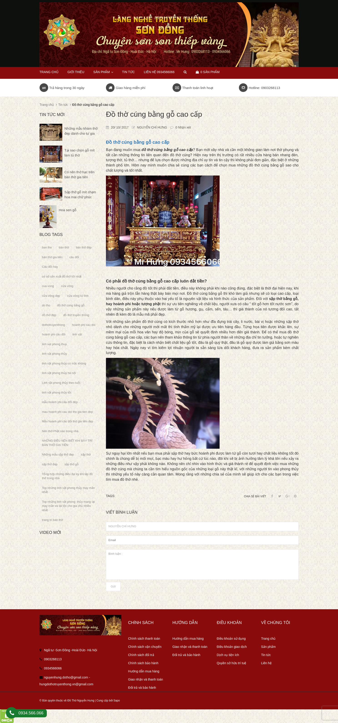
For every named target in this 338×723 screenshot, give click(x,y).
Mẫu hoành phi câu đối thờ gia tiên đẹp (67, 421)
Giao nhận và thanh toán (145, 679)
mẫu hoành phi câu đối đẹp (60, 402)
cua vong (48, 286)
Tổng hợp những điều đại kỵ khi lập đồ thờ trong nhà (67, 476)
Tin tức (128, 72)
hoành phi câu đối (53, 334)
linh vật (77, 334)
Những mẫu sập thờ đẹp (58, 454)
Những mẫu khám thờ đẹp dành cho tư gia (81, 130)
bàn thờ (64, 247)
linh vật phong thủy (54, 353)
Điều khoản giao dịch (232, 647)
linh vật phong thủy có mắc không (64, 363)
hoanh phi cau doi (83, 325)
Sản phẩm (268, 647)
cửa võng (67, 286)
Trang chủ (268, 638)
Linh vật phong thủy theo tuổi (61, 382)
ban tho (47, 247)
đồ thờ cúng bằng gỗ (71, 305)
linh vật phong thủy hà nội (59, 373)
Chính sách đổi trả (141, 655)
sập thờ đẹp (50, 464)
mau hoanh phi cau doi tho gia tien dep (67, 411)
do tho (46, 305)
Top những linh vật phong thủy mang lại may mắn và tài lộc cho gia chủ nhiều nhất (68, 506)
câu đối (74, 257)
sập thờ (86, 454)
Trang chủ (49, 72)
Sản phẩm (103, 72)
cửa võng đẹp (51, 295)
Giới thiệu (76, 72)
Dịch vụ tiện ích (228, 655)
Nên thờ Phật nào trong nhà (60, 431)
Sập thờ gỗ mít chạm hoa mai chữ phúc (80, 194)
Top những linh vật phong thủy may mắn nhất (68, 490)
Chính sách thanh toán (144, 638)
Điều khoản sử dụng (231, 638)
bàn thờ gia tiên (52, 257)
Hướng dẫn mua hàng (143, 671)
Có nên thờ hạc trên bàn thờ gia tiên (80, 174)
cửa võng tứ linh (78, 295)
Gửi (113, 586)
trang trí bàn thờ (52, 520)
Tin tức (266, 655)
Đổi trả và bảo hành (142, 687)
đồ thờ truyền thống (76, 315)
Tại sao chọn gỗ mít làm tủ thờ (80, 152)
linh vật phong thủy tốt (56, 392)
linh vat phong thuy (54, 344)
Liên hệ (266, 663)
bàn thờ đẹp (84, 247)
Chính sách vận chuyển (145, 647)
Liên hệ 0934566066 (159, 72)
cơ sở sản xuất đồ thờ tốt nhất (62, 276)
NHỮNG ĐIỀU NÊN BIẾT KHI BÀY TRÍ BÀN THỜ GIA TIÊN (67, 443)
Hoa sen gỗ (67, 210)
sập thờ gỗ (72, 464)
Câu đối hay (50, 266)
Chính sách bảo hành (143, 663)
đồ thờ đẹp (49, 315)
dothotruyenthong (53, 325)
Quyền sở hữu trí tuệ (231, 663)
